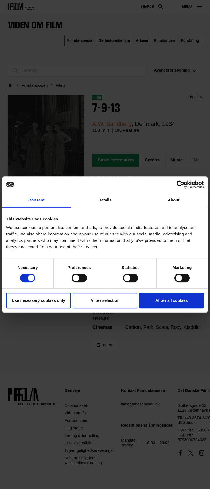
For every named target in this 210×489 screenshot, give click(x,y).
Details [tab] (105, 200)
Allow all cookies (171, 300)
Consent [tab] (36, 200)
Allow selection (104, 300)
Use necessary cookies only (38, 300)
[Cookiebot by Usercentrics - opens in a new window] (180, 184)
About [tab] (174, 200)
